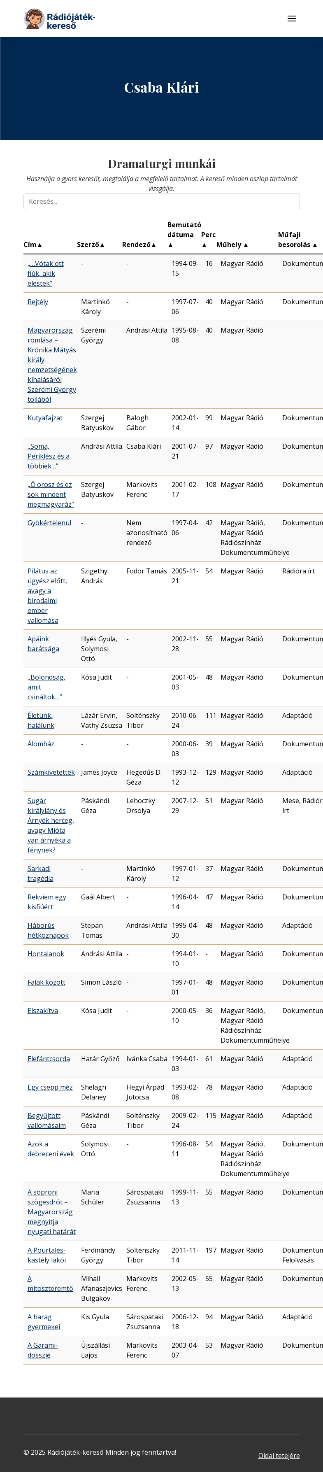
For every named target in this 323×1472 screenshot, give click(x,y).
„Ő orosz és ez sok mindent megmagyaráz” (51, 494)
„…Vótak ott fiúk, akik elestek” (46, 273)
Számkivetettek (51, 772)
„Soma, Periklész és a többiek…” (49, 456)
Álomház (41, 743)
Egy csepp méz (50, 1087)
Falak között (46, 982)
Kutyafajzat (45, 417)
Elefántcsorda (49, 1058)
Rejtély (38, 301)
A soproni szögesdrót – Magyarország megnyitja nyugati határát (52, 1212)
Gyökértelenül (49, 522)
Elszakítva (43, 1010)
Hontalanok (46, 953)
